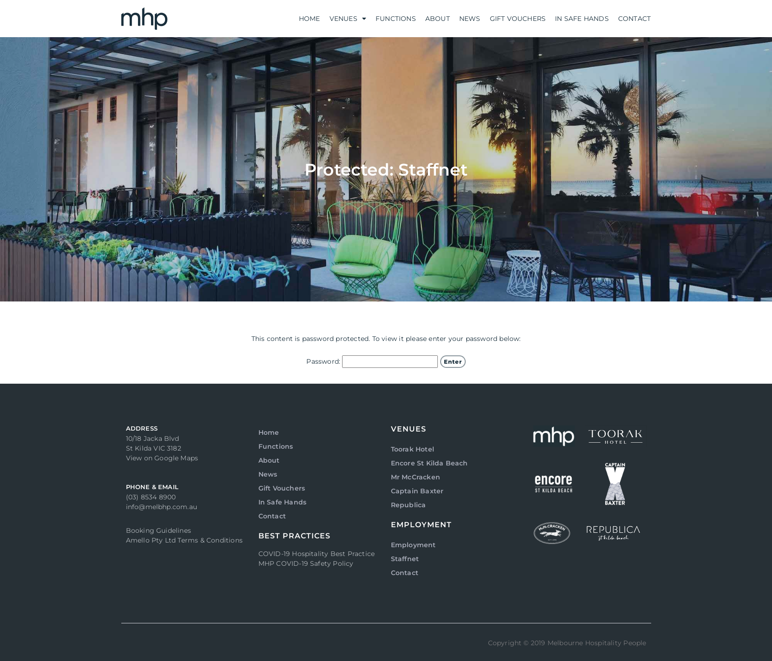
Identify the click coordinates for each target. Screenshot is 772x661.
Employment (413, 545)
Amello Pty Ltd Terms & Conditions (184, 540)
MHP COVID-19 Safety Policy (306, 563)
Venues (348, 18)
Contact (634, 18)
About (437, 18)
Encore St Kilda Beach (429, 463)
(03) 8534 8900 (151, 497)
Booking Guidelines (158, 530)
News (470, 18)
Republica (408, 505)
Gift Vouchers (518, 18)
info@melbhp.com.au (162, 507)
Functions (396, 18)
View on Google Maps (162, 458)
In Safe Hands (582, 18)
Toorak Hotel (412, 449)
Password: (372, 361)
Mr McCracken (415, 477)
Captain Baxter (417, 491)
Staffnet (405, 559)
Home (309, 18)
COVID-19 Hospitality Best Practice (316, 554)
